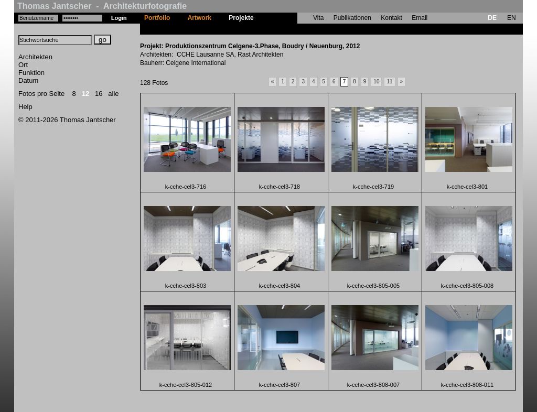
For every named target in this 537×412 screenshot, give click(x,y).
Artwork (199, 17)
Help (25, 107)
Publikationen (352, 17)
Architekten (35, 57)
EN (511, 17)
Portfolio (157, 17)
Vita (318, 17)
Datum (28, 80)
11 (389, 81)
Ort (23, 65)
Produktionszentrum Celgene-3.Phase (318, 28)
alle (113, 93)
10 (376, 81)
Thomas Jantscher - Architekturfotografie (102, 6)
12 (85, 93)
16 (98, 93)
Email (419, 17)
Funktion (31, 73)
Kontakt (391, 17)
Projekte (241, 17)
